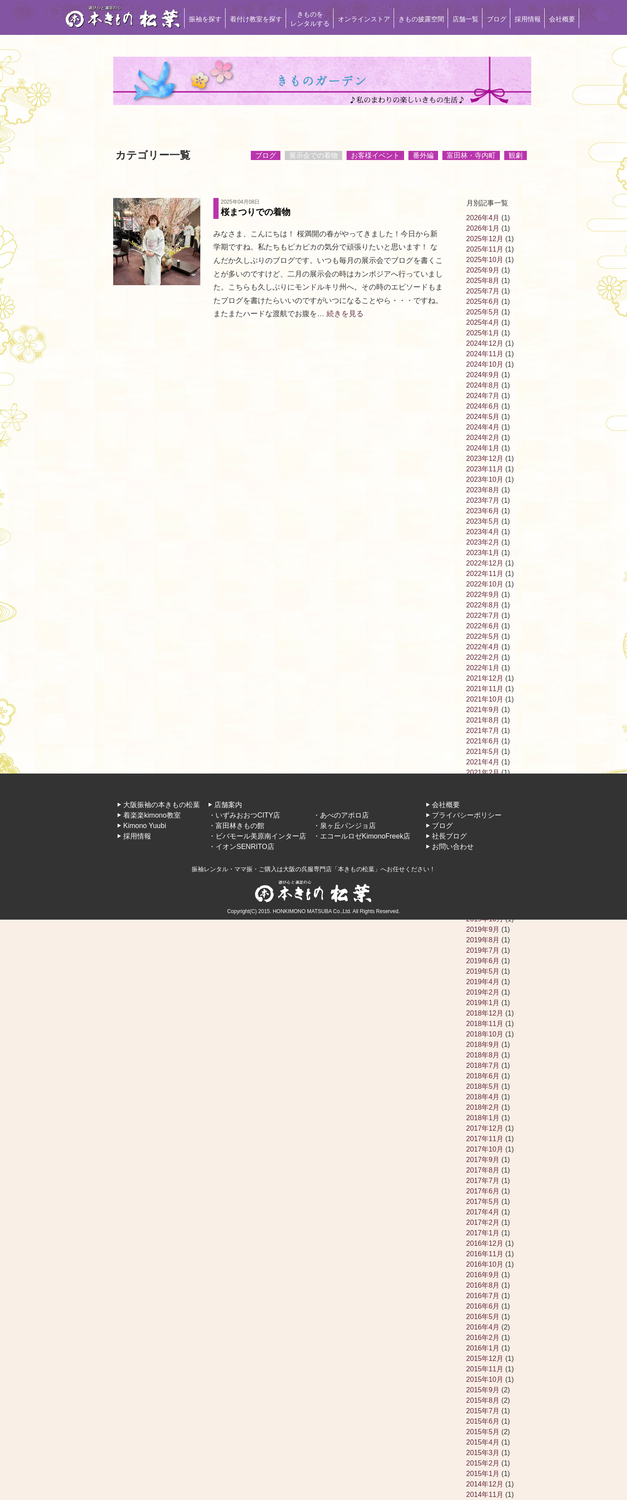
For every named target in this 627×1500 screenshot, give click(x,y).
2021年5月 (483, 751)
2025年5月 (483, 312)
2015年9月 (483, 1390)
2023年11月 (484, 469)
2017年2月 (483, 1222)
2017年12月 (484, 1128)
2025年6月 (483, 301)
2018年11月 (484, 1023)
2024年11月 (484, 354)
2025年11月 (484, 249)
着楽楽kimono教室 (152, 815)
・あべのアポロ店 (341, 815)
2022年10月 (484, 584)
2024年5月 (483, 416)
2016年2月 (483, 1337)
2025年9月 (483, 270)
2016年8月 (483, 1285)
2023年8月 (483, 490)
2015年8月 (483, 1400)
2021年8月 (483, 720)
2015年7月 (483, 1411)
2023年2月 (483, 542)
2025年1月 (483, 333)
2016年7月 (483, 1295)
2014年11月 (484, 1494)
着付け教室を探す (256, 19)
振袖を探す (205, 19)
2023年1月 (483, 552)
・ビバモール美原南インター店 (257, 836)
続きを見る (345, 314)
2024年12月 (484, 343)
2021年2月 (483, 772)
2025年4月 (483, 322)
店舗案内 (228, 804)
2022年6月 (483, 626)
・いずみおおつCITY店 (244, 815)
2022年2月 (483, 657)
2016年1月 (483, 1348)
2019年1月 (483, 1002)
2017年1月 (483, 1233)
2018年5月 (483, 1086)
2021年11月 (484, 688)
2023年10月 (484, 479)
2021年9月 (483, 709)
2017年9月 (483, 1159)
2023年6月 (483, 511)
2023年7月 (483, 500)
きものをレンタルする (310, 18)
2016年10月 (484, 1264)
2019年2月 (483, 992)
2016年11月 (484, 1254)
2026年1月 (483, 228)
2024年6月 (483, 406)
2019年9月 (483, 929)
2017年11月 (484, 1138)
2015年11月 (484, 1369)
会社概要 (562, 19)
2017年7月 (483, 1180)
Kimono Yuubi (144, 825)
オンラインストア (364, 19)
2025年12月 (484, 238)
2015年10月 (484, 1379)
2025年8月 (483, 280)
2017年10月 (484, 1149)
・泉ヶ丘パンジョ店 (344, 825)
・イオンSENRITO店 (241, 846)
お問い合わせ (453, 846)
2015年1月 (483, 1473)
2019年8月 (483, 940)
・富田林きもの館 (236, 825)
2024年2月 (483, 437)
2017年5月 (483, 1201)
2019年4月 (483, 981)
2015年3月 (483, 1452)
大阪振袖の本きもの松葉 (161, 804)
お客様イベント (375, 155)
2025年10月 (484, 259)
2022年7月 (483, 615)
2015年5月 (483, 1431)
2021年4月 (483, 762)
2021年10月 (484, 699)
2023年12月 (484, 458)
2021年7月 (483, 730)
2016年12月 (484, 1243)
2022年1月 (483, 668)
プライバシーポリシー (467, 815)
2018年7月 (483, 1065)
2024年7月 (483, 395)
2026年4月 (483, 218)
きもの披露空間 (421, 19)
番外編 (423, 155)
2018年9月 (483, 1044)
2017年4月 (483, 1212)
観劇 (515, 155)
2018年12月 (484, 1013)
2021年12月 (484, 678)
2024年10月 (484, 364)
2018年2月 (483, 1107)
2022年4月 (483, 647)
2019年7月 (483, 950)
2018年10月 (484, 1034)
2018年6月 (483, 1076)
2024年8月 (483, 385)
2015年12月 (484, 1358)
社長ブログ (449, 836)
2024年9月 (483, 374)
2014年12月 (484, 1484)
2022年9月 (483, 594)
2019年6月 (483, 961)
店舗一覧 (465, 19)
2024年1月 (483, 448)
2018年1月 (483, 1118)
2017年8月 (483, 1170)
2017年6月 (483, 1191)
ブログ (496, 19)
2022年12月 (484, 563)
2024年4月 (483, 427)
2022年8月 (483, 605)
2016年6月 (483, 1306)
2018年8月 (483, 1055)
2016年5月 (483, 1316)
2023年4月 (483, 531)
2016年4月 (483, 1327)
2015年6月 (483, 1421)
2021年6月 (483, 741)
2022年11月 (484, 573)
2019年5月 (483, 971)
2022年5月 (483, 636)
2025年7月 (483, 291)
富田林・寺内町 (471, 155)
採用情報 (528, 19)
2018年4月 (483, 1097)
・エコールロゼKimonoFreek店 (361, 836)
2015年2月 (483, 1463)
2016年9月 (483, 1274)
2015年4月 (483, 1442)
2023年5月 (483, 521)
